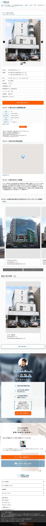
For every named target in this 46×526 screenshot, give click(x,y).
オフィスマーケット (6, 494)
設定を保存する (23, 523)
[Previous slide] (13, 270)
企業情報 (4, 490)
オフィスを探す (5, 482)
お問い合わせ (5, 498)
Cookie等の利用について (12, 515)
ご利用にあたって (6, 508)
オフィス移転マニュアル (7, 486)
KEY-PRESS (5, 501)
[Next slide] (33, 270)
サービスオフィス (6, 503)
